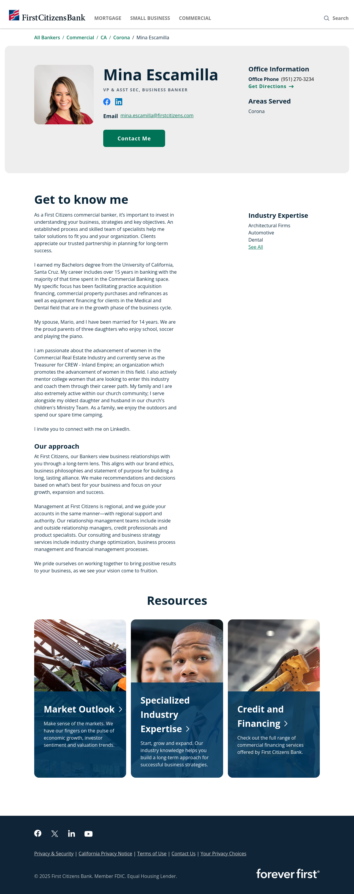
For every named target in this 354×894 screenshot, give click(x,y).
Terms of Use (151, 853)
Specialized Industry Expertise (165, 714)
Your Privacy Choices (223, 853)
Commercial (195, 18)
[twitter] (55, 834)
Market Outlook (79, 709)
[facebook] (106, 103)
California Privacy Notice (105, 853)
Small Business (150, 18)
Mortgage (107, 18)
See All (255, 247)
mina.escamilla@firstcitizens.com (157, 115)
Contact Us (184, 853)
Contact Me (141, 140)
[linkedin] (118, 103)
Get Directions (271, 86)
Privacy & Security (53, 853)
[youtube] (88, 834)
